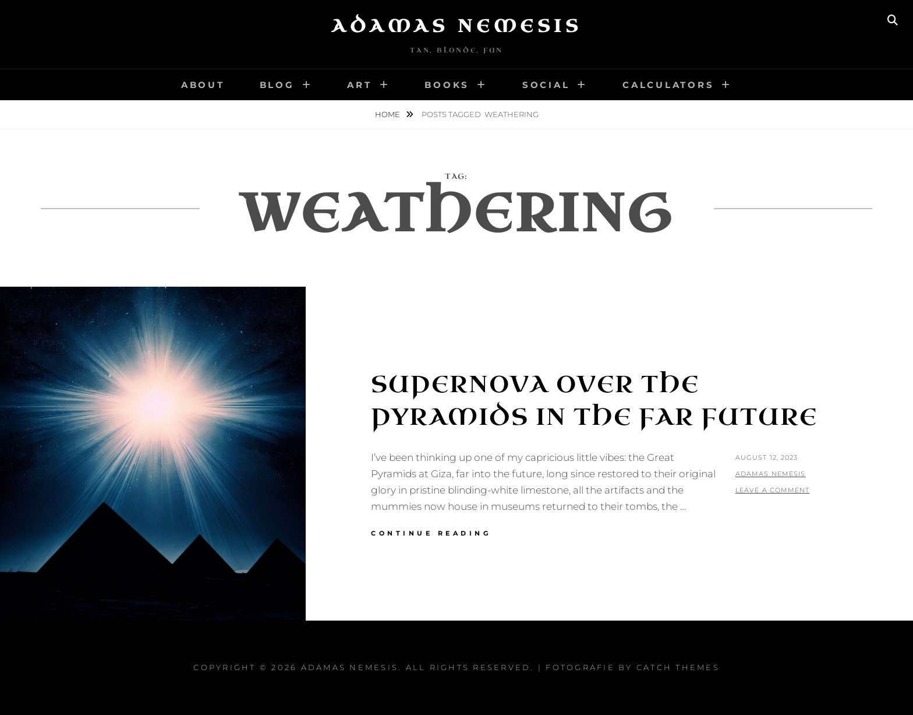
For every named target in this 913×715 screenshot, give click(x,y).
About (203, 84)
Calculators (668, 84)
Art (359, 84)
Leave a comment (772, 490)
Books (446, 84)
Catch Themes (678, 667)
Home (388, 114)
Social (546, 84)
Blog (277, 84)
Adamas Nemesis (456, 26)
